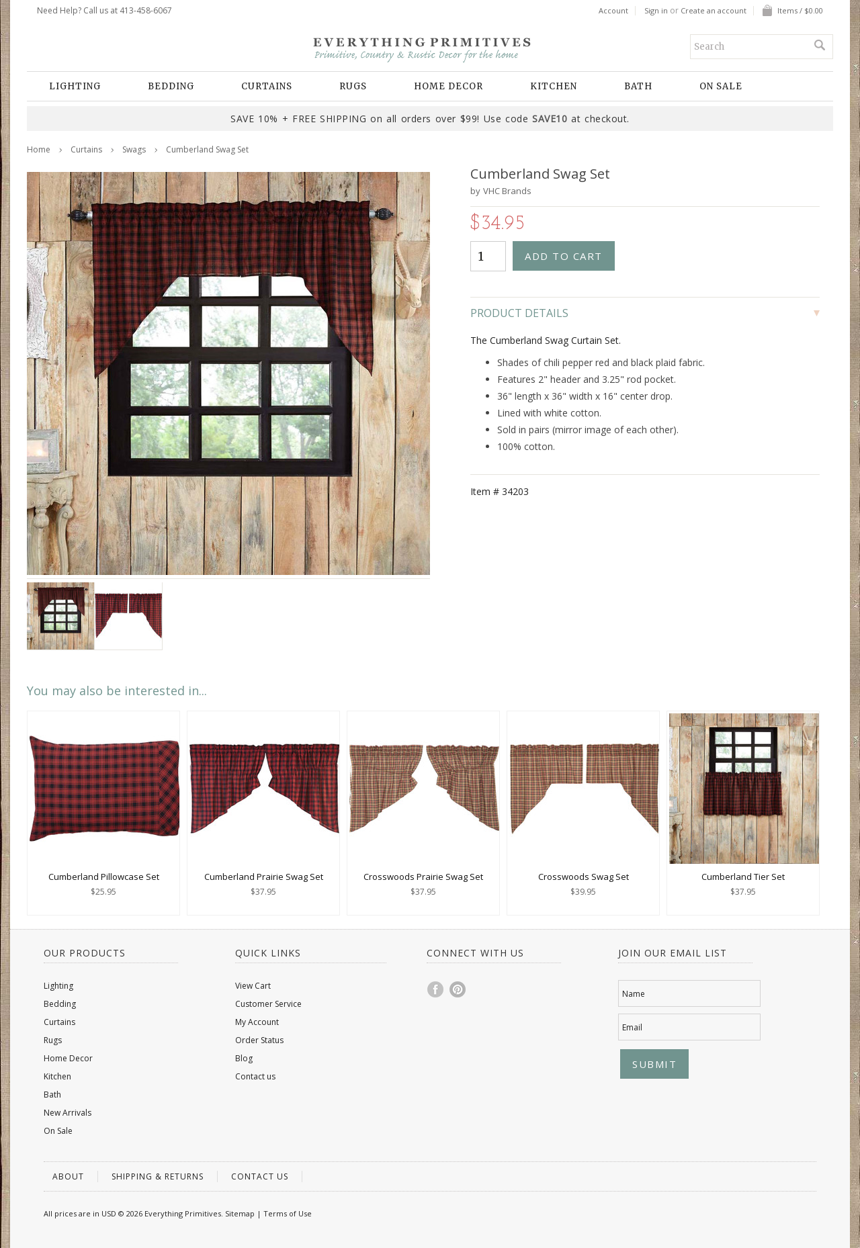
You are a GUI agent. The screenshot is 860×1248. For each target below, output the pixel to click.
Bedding (171, 86)
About (68, 1176)
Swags (134, 149)
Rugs (353, 86)
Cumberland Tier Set (743, 877)
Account (613, 10)
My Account (257, 1022)
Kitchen (553, 86)
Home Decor (448, 86)
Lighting (75, 86)
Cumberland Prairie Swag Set (263, 877)
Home (38, 149)
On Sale (720, 86)
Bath (638, 86)
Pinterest (458, 989)
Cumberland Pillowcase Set (103, 877)
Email (632, 1027)
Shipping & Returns (158, 1176)
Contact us (255, 1076)
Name (633, 993)
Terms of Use (287, 1213)
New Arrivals (67, 1112)
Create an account (713, 10)
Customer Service (268, 1004)
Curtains (266, 86)
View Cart (253, 985)
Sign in (656, 10)
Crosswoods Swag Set (583, 877)
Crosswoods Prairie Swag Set (423, 877)
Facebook (436, 989)
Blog (244, 1058)
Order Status (259, 1040)
